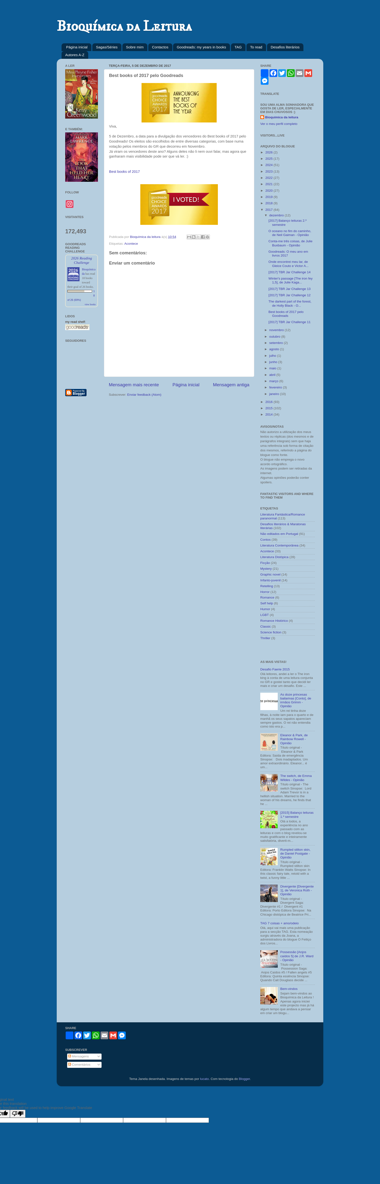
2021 (269, 184)
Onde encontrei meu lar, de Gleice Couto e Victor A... (289, 263)
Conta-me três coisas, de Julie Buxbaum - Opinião (291, 243)
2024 (269, 165)
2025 (269, 158)
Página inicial (76, 47)
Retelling (266, 586)
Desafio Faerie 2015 (275, 669)
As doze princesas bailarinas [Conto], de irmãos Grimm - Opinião (295, 700)
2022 (269, 178)
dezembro (277, 215)
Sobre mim (135, 47)
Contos (265, 539)
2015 (269, 408)
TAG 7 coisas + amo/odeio (279, 923)
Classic (265, 626)
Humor (265, 609)
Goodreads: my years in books (201, 47)
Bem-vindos (288, 989)
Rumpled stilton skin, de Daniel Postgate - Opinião (295, 853)
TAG (238, 47)
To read (256, 47)
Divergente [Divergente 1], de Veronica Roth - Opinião (297, 890)
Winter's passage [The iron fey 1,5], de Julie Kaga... (291, 280)
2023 (269, 171)
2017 (269, 210)
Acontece (131, 243)
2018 (269, 203)
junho (273, 362)
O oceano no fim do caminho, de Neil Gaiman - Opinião (290, 233)
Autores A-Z (74, 55)
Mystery (266, 568)
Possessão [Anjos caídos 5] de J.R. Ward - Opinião (296, 956)
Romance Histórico (274, 620)
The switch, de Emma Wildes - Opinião (296, 778)
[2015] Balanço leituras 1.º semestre (296, 814)
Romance (267, 597)
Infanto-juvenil (270, 580)
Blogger (244, 1079)
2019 (269, 197)
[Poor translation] (17, 1114)
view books (90, 304)
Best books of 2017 (124, 172)
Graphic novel (270, 574)
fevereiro (276, 387)
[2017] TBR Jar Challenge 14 (290, 272)
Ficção (265, 563)
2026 (269, 152)
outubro (275, 336)
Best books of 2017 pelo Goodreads (286, 314)
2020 (269, 190)
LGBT (264, 615)
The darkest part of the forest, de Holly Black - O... (290, 303)
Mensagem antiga (231, 384)
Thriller (265, 638)
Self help (266, 603)
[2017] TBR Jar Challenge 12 (290, 295)
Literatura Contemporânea (279, 545)
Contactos (160, 47)
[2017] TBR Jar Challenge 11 (290, 322)
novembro (277, 330)
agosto (274, 349)
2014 (269, 414)
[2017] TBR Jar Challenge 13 (290, 289)
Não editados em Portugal (279, 534)
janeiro (274, 394)
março (274, 381)
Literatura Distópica (274, 557)
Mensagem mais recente (134, 384)
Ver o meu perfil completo (278, 124)
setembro (276, 343)
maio (273, 368)
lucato (204, 1079)
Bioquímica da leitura (281, 117)
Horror (264, 592)
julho (273, 355)
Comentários (79, 1064)
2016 (269, 402)
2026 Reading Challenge (81, 260)
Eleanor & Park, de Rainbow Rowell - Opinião (294, 739)
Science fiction (270, 632)
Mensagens (78, 1056)
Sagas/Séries (107, 47)
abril (272, 375)
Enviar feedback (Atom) (144, 394)
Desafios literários (285, 47)
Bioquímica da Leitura (124, 26)
